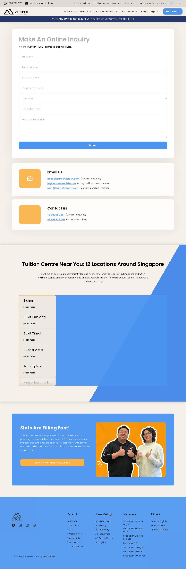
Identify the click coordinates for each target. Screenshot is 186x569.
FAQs (70, 529)
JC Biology (100, 525)
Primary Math (158, 525)
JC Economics (102, 533)
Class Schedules (81, 3)
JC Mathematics (103, 521)
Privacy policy (74, 538)
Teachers (116, 3)
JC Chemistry (102, 529)
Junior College (103, 514)
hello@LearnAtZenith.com (42, 3)
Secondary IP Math (133, 551)
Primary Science (159, 529)
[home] (20, 11)
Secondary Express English (133, 523)
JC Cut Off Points (76, 546)
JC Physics (100, 542)
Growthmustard (49, 556)
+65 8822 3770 (56, 225)
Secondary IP (130, 543)
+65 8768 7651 (15, 3)
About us (72, 521)
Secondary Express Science (133, 537)
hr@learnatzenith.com (61, 189)
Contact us (174, 3)
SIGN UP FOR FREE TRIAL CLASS (52, 465)
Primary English (159, 521)
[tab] (37, 306)
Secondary (129, 514)
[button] (130, 3)
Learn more (29, 309)
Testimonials (74, 542)
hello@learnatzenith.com (63, 185)
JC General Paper (104, 538)
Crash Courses (101, 3)
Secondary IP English (133, 547)
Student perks (74, 533)
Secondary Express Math (133, 530)
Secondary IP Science (134, 555)
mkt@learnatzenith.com (62, 194)
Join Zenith (173, 11)
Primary (155, 514)
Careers (161, 3)
